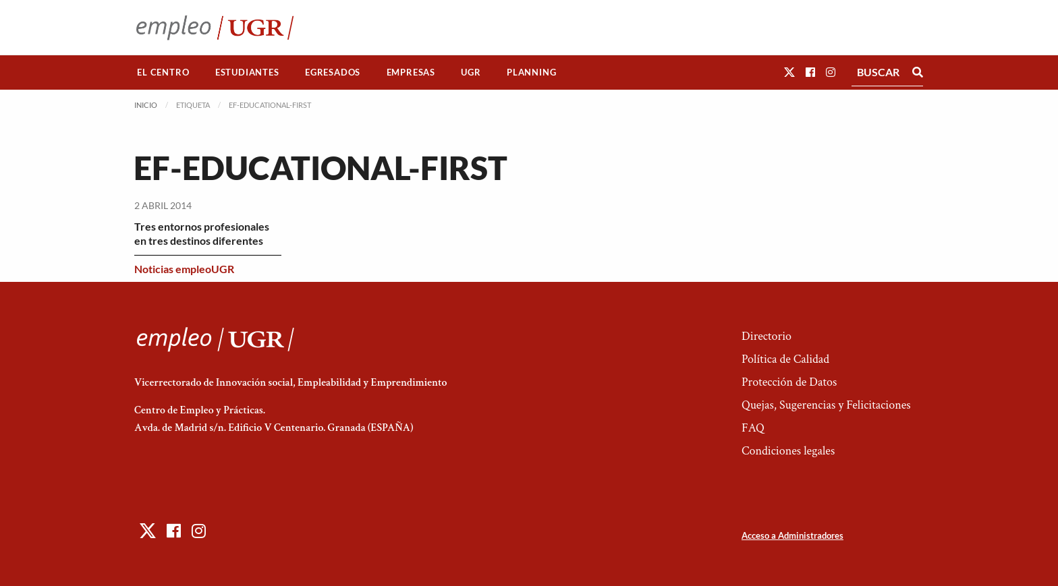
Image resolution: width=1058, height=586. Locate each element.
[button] (789, 72)
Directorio (766, 336)
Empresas (411, 72)
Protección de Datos (789, 382)
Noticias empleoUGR (184, 268)
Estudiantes (247, 72)
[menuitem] (163, 72)
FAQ (753, 428)
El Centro (163, 72)
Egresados (332, 72)
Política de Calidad (785, 359)
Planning (531, 72)
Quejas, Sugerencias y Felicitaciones (826, 405)
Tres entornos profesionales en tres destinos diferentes (201, 233)
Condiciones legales (788, 451)
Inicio (145, 104)
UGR (470, 72)
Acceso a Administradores (792, 535)
